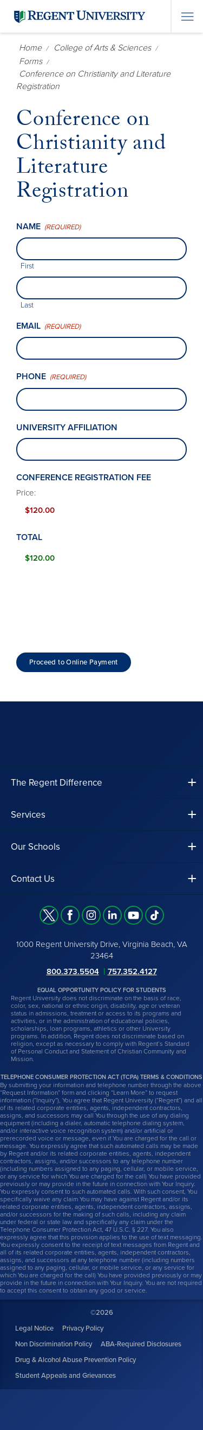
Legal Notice (34, 1328)
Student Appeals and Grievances (65, 1375)
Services (28, 814)
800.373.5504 (73, 971)
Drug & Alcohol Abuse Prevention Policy (75, 1360)
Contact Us (33, 878)
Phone (51, 377)
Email (48, 326)
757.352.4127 (132, 971)
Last (27, 305)
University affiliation (66, 427)
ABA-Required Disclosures (141, 1344)
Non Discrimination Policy (53, 1344)
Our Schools (35, 846)
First (27, 266)
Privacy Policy (82, 1328)
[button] (101, 783)
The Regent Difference (56, 782)
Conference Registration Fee (83, 477)
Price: (26, 493)
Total (29, 537)
